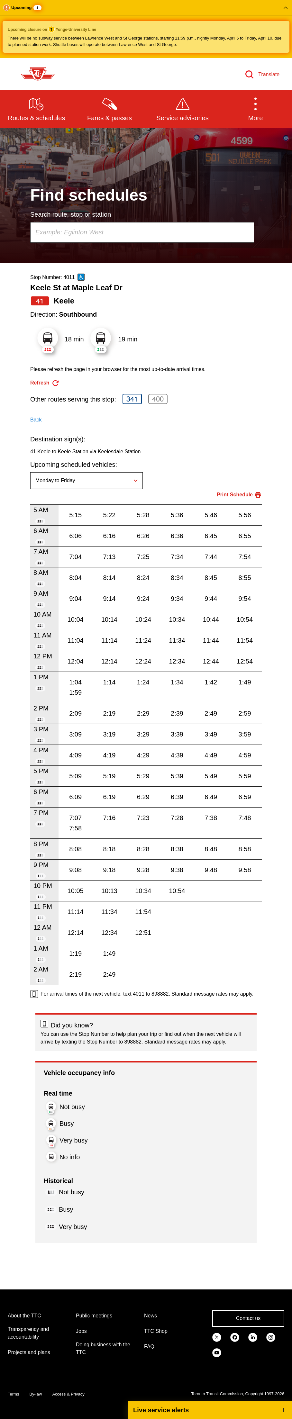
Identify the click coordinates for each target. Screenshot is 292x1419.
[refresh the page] (44, 383)
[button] (146, 29)
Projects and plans (29, 1352)
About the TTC (24, 1315)
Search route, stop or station (70, 214)
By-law (35, 1394)
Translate (268, 74)
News (150, 1315)
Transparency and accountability (28, 1333)
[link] (216, 1337)
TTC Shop (156, 1331)
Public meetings (94, 1315)
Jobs (81, 1331)
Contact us (248, 1318)
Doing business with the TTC (103, 1348)
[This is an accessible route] (81, 277)
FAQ (149, 1346)
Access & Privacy (68, 1394)
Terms (13, 1394)
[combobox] (142, 232)
